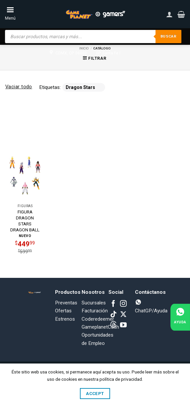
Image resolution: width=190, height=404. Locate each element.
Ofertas (63, 311)
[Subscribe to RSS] (113, 325)
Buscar (167, 36)
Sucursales (94, 303)
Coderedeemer (98, 319)
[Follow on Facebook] (113, 304)
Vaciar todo (18, 87)
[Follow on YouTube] (123, 325)
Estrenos (65, 319)
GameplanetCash (100, 327)
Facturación (95, 311)
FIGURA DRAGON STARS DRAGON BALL (24, 220)
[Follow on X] (123, 314)
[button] (181, 14)
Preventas (66, 303)
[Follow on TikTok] (113, 314)
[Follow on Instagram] (123, 304)
